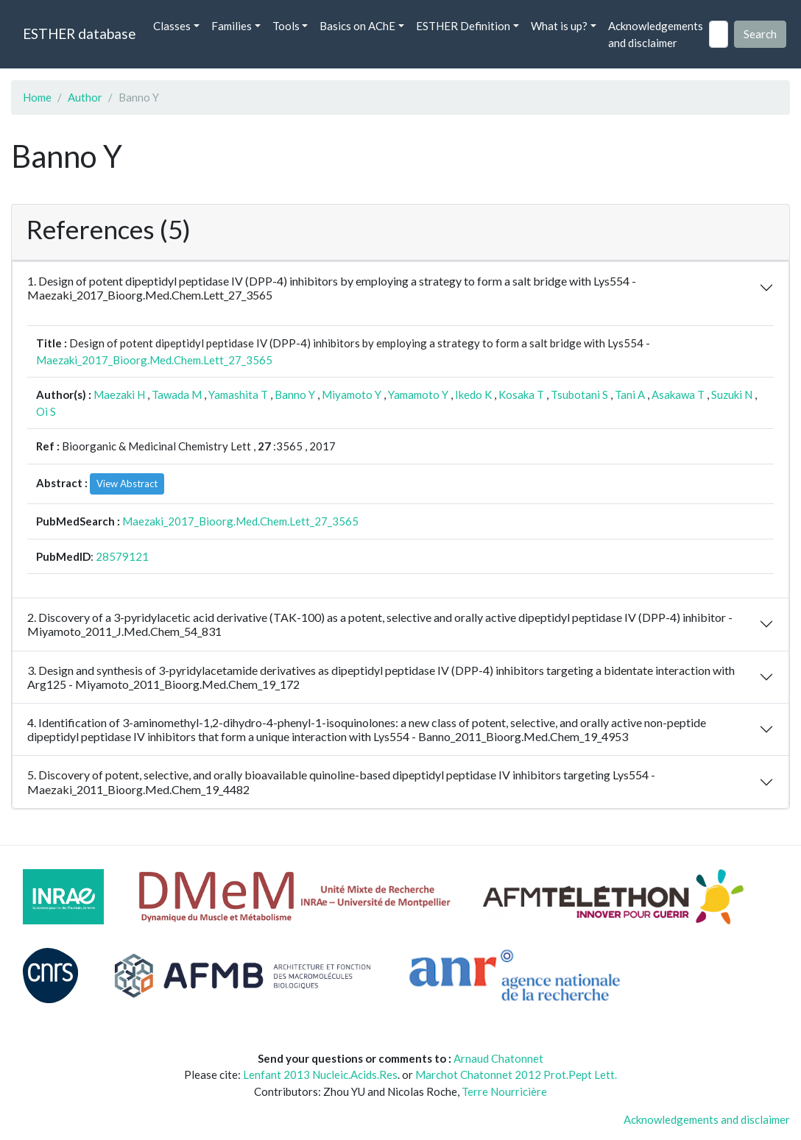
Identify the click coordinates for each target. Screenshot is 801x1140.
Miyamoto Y (351, 394)
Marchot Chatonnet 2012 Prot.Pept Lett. (516, 1074)
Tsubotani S (579, 394)
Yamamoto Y (418, 394)
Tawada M (177, 394)
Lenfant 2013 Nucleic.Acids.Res (320, 1074)
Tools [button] (286, 25)
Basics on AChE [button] (357, 25)
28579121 (122, 556)
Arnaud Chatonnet (498, 1058)
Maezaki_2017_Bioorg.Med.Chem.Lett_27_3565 (154, 360)
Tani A (630, 394)
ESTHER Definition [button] (463, 25)
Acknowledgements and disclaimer (655, 34)
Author (85, 97)
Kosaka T (521, 394)
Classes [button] (172, 25)
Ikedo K (473, 394)
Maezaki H (119, 394)
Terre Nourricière (504, 1091)
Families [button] (231, 25)
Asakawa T (678, 394)
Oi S (46, 411)
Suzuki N (731, 394)
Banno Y (295, 394)
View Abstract (127, 483)
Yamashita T (238, 394)
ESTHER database (79, 33)
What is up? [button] (559, 25)
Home (37, 97)
